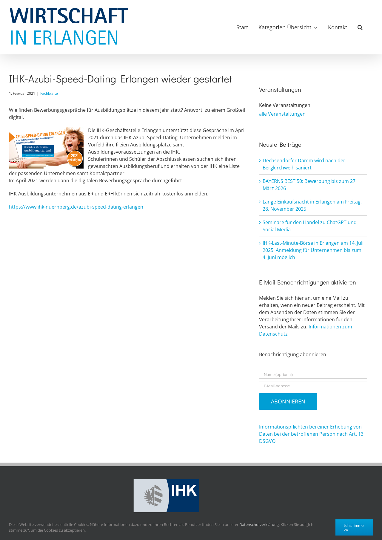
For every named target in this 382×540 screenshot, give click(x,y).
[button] (360, 27)
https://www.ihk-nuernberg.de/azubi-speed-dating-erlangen (76, 207)
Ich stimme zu (353, 527)
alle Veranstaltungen (282, 114)
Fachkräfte (49, 93)
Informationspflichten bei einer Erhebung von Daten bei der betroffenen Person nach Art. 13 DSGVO (311, 433)
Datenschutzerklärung (259, 524)
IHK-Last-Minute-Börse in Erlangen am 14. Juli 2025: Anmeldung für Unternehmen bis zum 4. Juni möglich (313, 250)
